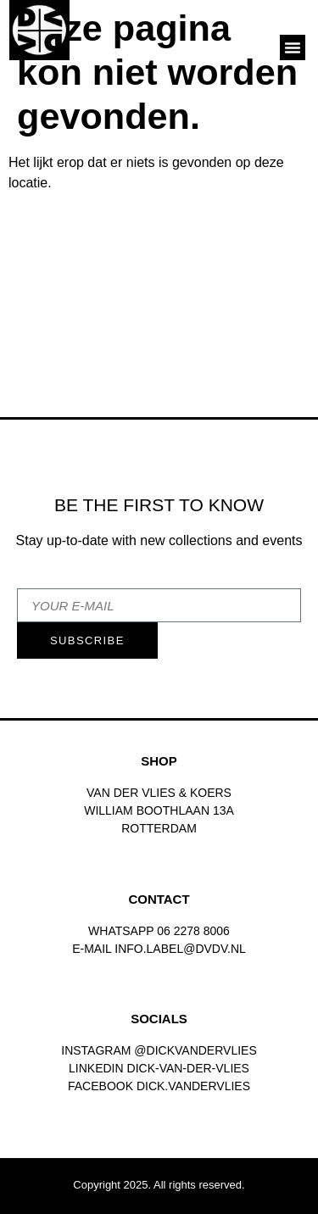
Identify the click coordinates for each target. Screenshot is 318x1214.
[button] (292, 47)
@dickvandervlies (195, 1050)
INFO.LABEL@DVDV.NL (180, 948)
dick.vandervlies (193, 1086)
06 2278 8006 (193, 931)
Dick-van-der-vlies (188, 1068)
